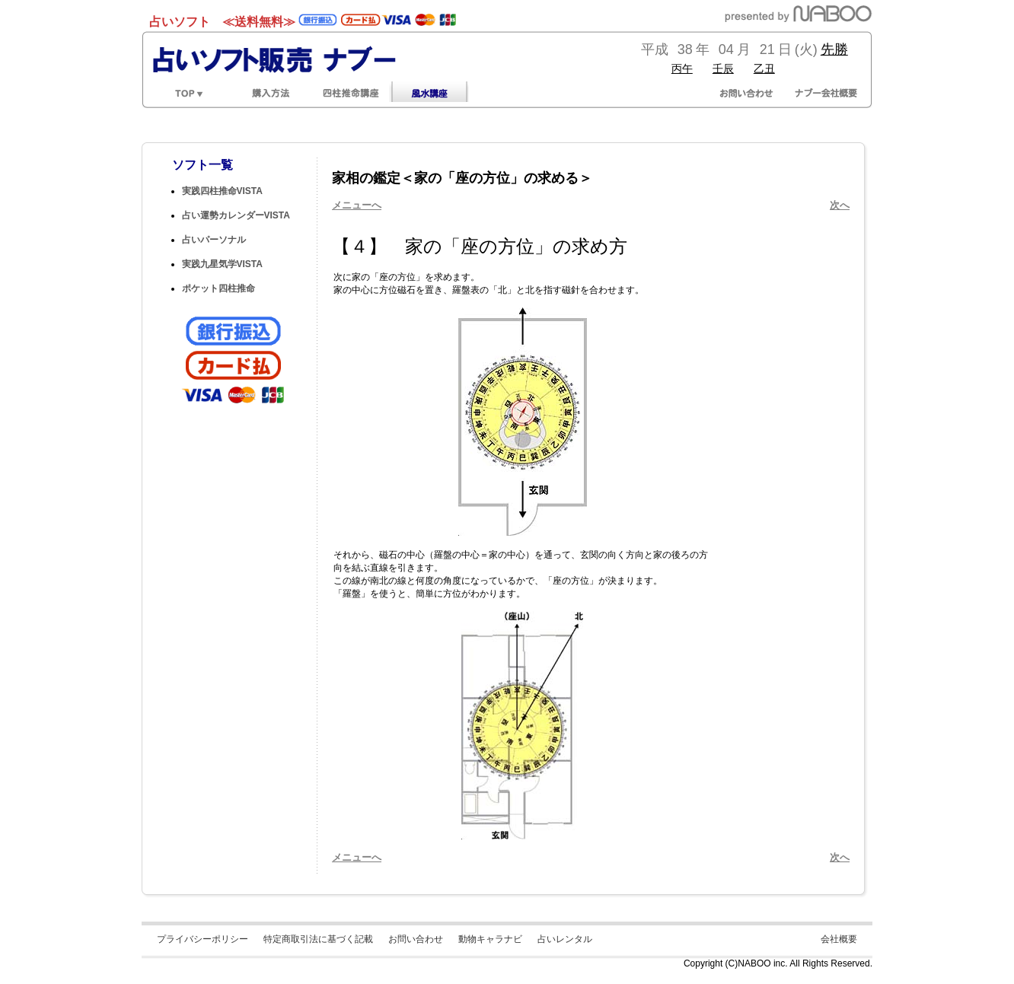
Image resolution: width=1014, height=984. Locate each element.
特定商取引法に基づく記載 (318, 939)
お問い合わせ (415, 939)
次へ (840, 205)
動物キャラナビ (490, 939)
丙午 (682, 68)
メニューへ (356, 205)
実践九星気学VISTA (222, 264)
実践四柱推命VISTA (222, 191)
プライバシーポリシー (202, 939)
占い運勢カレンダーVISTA (236, 215)
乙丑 (764, 68)
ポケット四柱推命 (218, 288)
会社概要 (839, 939)
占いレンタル (564, 939)
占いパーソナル (214, 239)
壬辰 (723, 68)
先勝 (834, 49)
